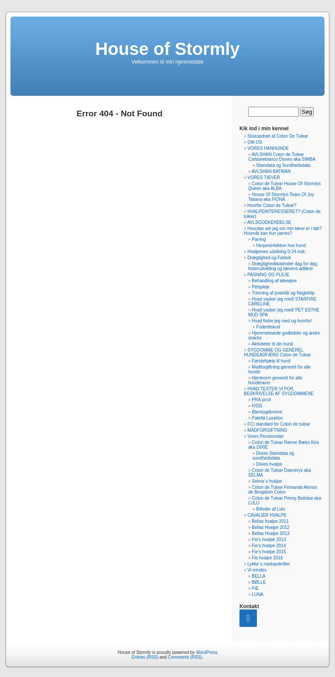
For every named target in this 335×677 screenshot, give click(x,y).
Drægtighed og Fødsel (269, 257)
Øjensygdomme (267, 412)
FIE (255, 588)
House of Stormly (167, 48)
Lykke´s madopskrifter (268, 564)
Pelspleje (261, 286)
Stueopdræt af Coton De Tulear (277, 136)
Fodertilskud (268, 327)
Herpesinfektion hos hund (280, 245)
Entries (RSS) (145, 657)
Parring (259, 239)
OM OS (254, 142)
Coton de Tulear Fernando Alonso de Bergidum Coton (282, 489)
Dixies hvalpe (269, 464)
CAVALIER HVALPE (266, 515)
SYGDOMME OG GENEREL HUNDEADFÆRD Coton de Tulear (277, 352)
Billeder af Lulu (270, 509)
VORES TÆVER (263, 177)
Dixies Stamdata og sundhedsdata (273, 455)
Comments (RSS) (185, 657)
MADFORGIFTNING (267, 430)
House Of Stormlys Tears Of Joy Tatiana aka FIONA (281, 197)
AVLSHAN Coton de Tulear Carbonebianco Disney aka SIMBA (281, 157)
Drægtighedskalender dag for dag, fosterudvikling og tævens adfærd (283, 266)
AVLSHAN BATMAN (271, 171)
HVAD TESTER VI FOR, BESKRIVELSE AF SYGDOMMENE (279, 391)
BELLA (258, 576)
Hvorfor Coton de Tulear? (271, 205)
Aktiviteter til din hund (272, 344)
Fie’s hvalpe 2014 (269, 545)
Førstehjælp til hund (271, 361)
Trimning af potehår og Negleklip (283, 293)
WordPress (206, 652)
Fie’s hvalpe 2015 (269, 551)
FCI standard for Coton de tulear (278, 424)
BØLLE (259, 582)
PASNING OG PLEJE (268, 274)
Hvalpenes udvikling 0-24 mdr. (276, 251)
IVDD (257, 405)
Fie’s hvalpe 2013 (269, 539)
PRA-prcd (261, 399)
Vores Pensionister (265, 436)
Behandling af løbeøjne (274, 280)
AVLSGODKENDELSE (269, 222)
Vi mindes (257, 570)
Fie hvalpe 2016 (267, 557)
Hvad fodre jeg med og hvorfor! (282, 320)
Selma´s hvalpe (267, 481)
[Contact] (248, 618)
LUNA (257, 594)
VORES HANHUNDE (267, 148)
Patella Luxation (267, 418)
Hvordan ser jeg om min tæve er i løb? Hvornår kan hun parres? (282, 231)
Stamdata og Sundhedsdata (283, 165)
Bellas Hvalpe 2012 (270, 527)
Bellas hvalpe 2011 (270, 521)
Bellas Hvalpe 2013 (270, 533)
